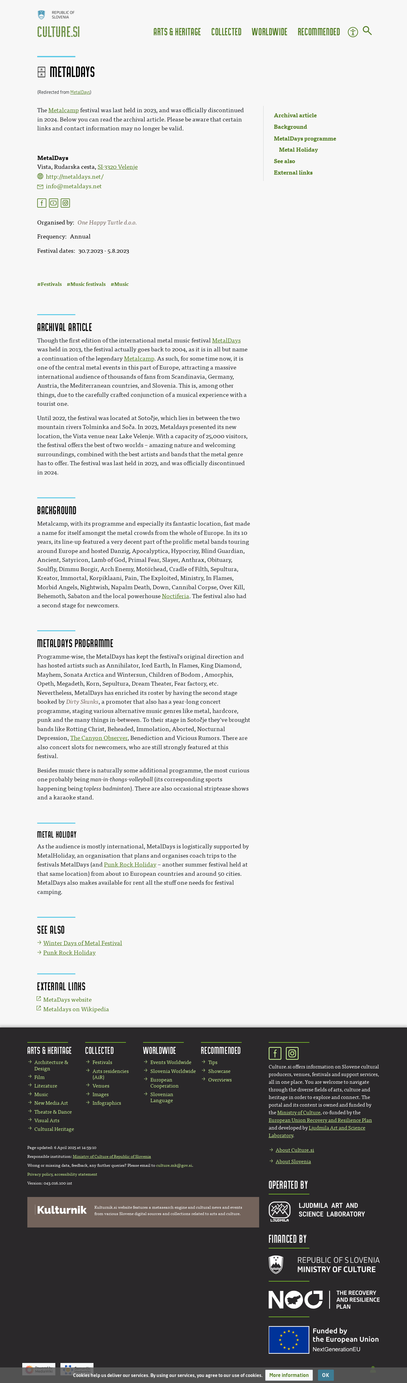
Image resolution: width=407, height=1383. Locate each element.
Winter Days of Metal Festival (82, 943)
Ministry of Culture (299, 1113)
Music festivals (88, 284)
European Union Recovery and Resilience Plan (320, 1120)
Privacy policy (39, 1174)
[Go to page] (367, 32)
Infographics (107, 1103)
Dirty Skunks (82, 701)
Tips (212, 1062)
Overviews (220, 1080)
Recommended (319, 31)
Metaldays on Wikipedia (76, 1009)
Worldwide (269, 31)
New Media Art (51, 1103)
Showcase (219, 1071)
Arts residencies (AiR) (111, 1074)
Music (121, 284)
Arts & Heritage (177, 31)
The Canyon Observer (99, 738)
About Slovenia (293, 1161)
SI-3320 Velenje (118, 166)
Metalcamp (63, 110)
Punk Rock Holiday (130, 864)
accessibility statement (75, 1174)
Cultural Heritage (54, 1129)
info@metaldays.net (74, 186)
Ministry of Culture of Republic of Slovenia (112, 1156)
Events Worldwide (170, 1062)
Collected (226, 31)
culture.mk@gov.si (174, 1165)
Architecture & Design (51, 1065)
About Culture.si (295, 1150)
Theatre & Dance (53, 1112)
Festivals (51, 284)
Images (101, 1094)
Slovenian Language (161, 1097)
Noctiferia (175, 596)
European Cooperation (164, 1083)
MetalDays (80, 92)
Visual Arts (46, 1120)
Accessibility (353, 32)
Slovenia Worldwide (173, 1071)
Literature (45, 1086)
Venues (101, 1086)
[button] (289, 1375)
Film (39, 1077)
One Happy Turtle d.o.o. (107, 222)
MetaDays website (67, 999)
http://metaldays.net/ (74, 176)
